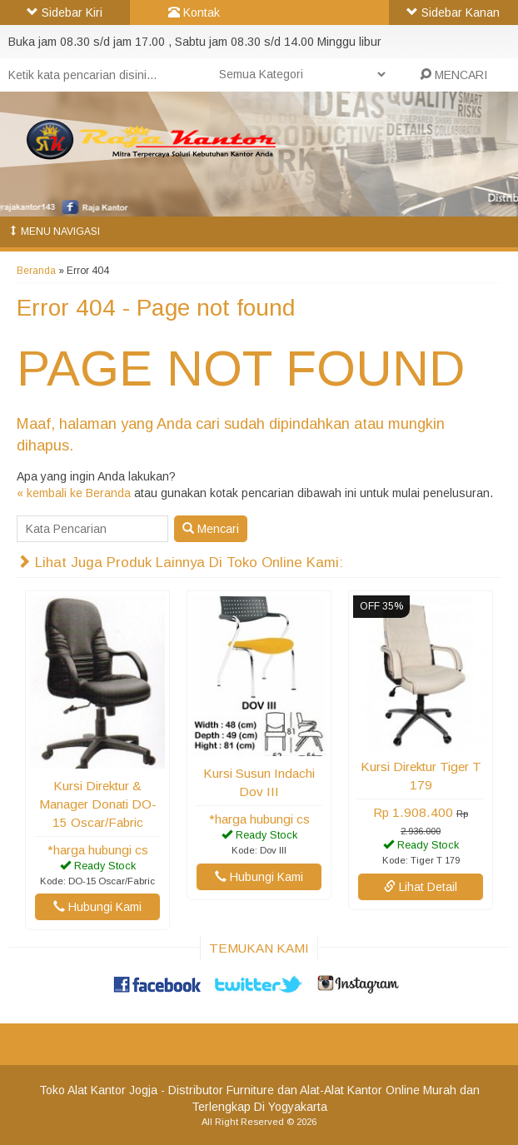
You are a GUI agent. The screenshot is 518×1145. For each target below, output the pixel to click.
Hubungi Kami (97, 907)
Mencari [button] (210, 528)
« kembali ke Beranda (74, 493)
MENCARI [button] (453, 75)
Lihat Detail (420, 887)
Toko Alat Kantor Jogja (98, 1090)
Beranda (36, 270)
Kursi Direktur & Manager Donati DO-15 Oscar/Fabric (98, 804)
